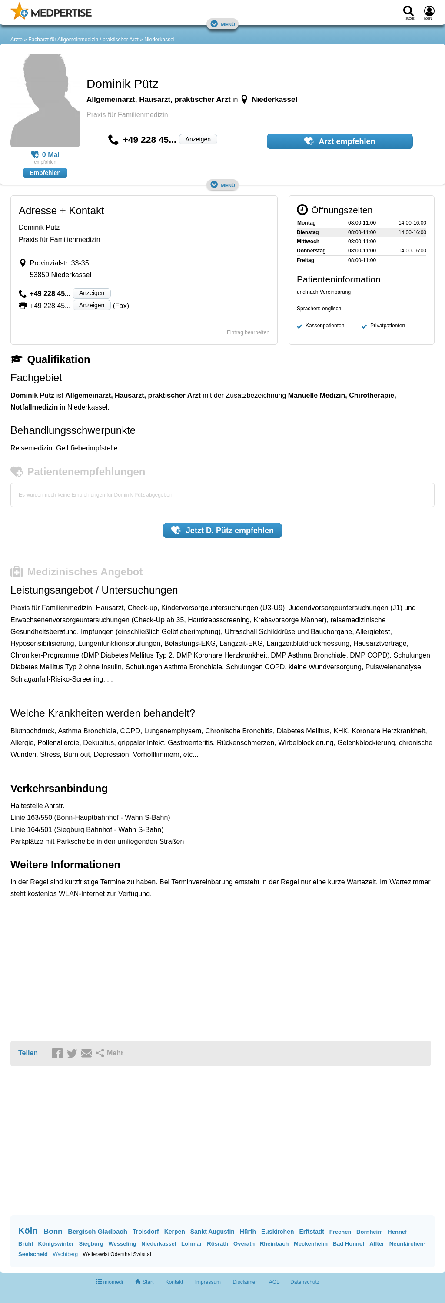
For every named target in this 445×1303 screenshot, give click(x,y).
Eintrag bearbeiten (248, 332)
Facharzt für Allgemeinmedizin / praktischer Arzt (83, 40)
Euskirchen (277, 1231)
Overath (244, 1243)
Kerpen (174, 1231)
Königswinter (56, 1243)
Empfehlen (45, 172)
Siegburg (91, 1243)
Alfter (376, 1243)
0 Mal (45, 155)
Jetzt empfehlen (222, 530)
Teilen (28, 1053)
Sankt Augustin (212, 1231)
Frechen (340, 1232)
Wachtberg (65, 1254)
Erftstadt (311, 1231)
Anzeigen (198, 139)
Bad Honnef (349, 1243)
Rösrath (217, 1243)
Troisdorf (146, 1231)
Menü (222, 24)
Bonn (52, 1231)
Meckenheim (311, 1243)
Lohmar (191, 1243)
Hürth (248, 1231)
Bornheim (369, 1232)
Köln (27, 1231)
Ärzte (16, 40)
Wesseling (122, 1243)
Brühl (25, 1243)
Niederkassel (159, 40)
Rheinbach (274, 1243)
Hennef (397, 1232)
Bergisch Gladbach (97, 1231)
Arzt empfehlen (339, 141)
